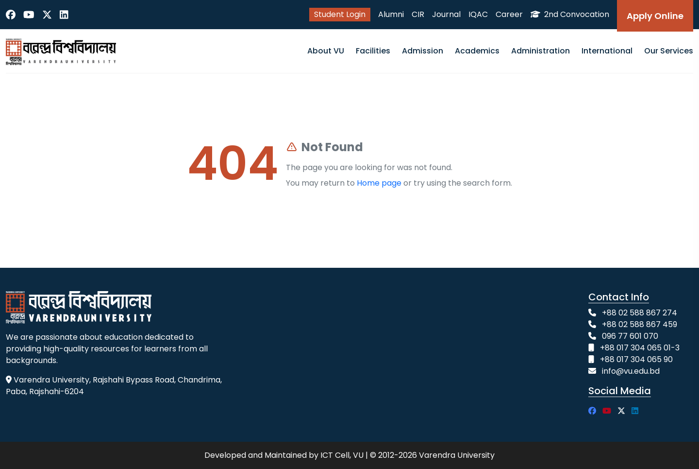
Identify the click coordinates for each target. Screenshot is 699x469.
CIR (418, 14)
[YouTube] (28, 14)
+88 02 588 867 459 (639, 324)
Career (509, 14)
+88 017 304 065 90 (636, 359)
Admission (422, 50)
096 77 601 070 (630, 336)
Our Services (668, 50)
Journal (446, 14)
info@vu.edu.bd (631, 371)
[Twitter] (47, 14)
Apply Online (655, 16)
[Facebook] (11, 14)
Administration (540, 50)
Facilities (373, 50)
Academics (477, 50)
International (607, 50)
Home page (379, 183)
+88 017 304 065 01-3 (640, 347)
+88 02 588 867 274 (639, 312)
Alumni (391, 14)
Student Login (340, 14)
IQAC (478, 14)
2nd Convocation (570, 14)
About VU (325, 50)
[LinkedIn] (64, 14)
